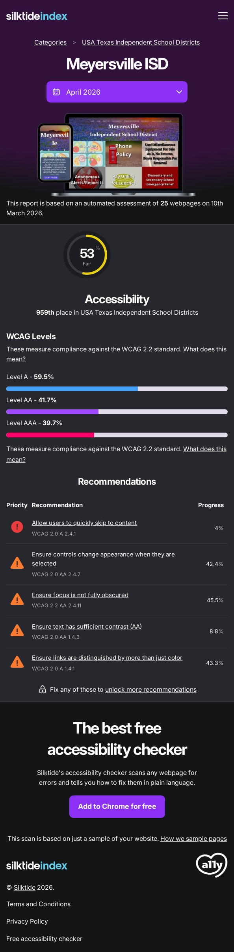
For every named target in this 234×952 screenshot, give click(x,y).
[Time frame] (117, 92)
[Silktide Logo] (36, 865)
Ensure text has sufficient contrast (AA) (87, 626)
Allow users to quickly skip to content (84, 522)
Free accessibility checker (44, 939)
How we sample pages (193, 838)
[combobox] (117, 92)
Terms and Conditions (38, 904)
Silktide (24, 887)
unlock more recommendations (151, 689)
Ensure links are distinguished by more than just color (107, 657)
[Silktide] (36, 16)
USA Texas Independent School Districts (141, 42)
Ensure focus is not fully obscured (80, 595)
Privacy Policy (27, 921)
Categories (50, 42)
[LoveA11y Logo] (212, 867)
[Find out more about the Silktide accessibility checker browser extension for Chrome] (117, 767)
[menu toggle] (223, 15)
